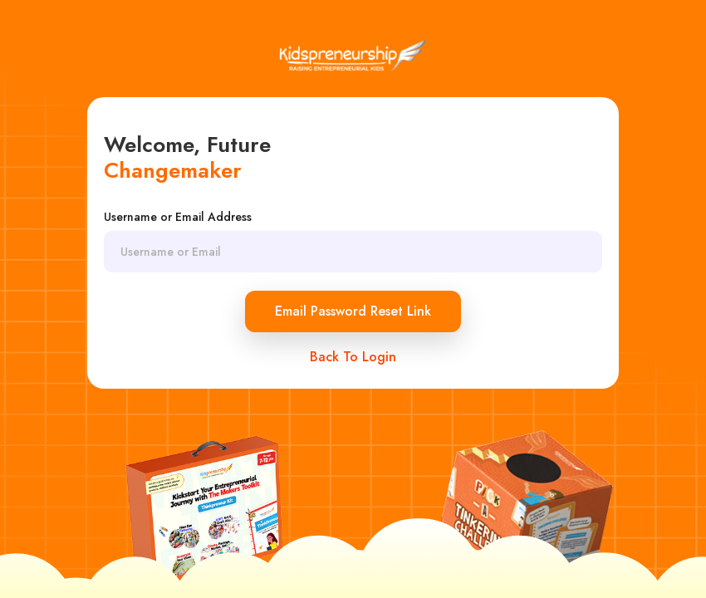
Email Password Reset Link (353, 311)
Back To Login (353, 357)
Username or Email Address (178, 217)
